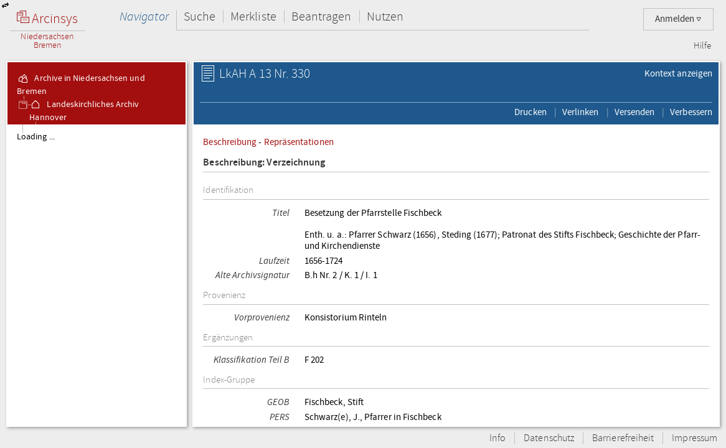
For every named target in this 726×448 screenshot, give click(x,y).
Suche (199, 16)
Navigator (144, 16)
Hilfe (702, 46)
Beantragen (321, 16)
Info (497, 438)
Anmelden (678, 19)
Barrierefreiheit (623, 438)
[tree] (96, 275)
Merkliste (253, 16)
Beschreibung (230, 142)
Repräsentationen (299, 142)
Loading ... (36, 136)
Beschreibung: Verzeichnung (264, 162)
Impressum (694, 438)
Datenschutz (549, 438)
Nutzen (385, 16)
